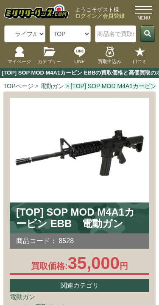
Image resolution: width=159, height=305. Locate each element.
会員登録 (114, 16)
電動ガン (22, 296)
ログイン (86, 16)
